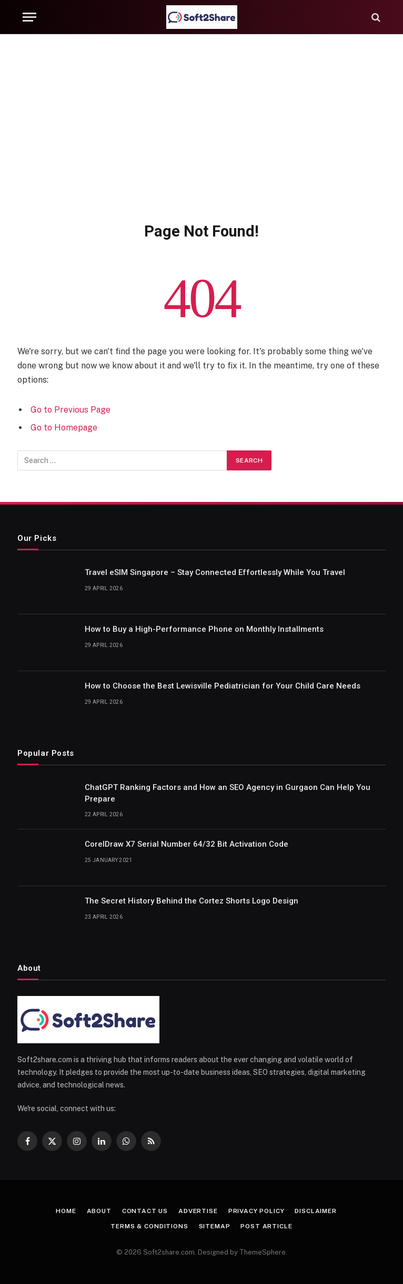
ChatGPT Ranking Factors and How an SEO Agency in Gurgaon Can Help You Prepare (227, 793)
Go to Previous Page (70, 410)
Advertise (198, 1211)
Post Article (266, 1226)
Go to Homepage (64, 428)
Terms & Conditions (149, 1226)
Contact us (145, 1211)
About (99, 1211)
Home (66, 1211)
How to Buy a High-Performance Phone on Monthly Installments (204, 629)
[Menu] (29, 17)
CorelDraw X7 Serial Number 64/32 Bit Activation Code (186, 844)
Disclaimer (315, 1211)
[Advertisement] (201, 126)
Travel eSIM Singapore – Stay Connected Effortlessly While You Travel (215, 572)
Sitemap (214, 1226)
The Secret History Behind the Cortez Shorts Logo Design (191, 901)
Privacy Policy (256, 1211)
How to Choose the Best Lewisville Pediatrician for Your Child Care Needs (222, 686)
